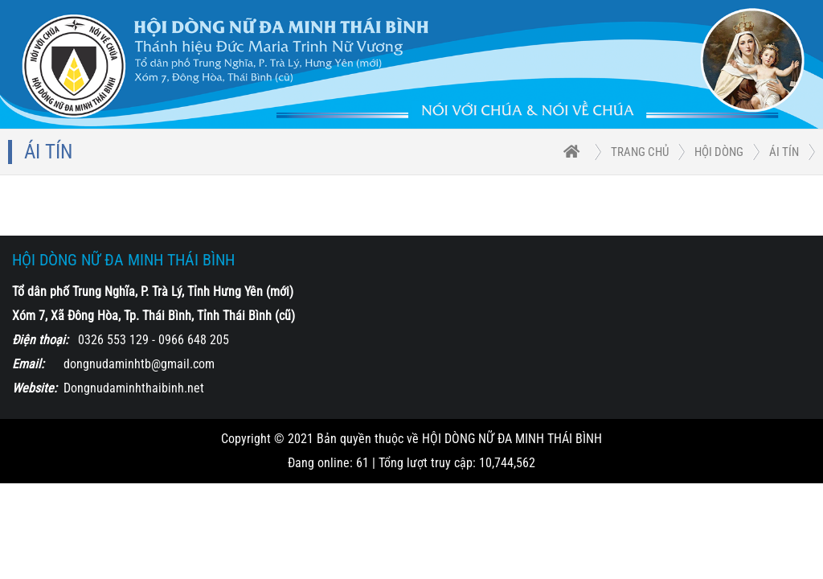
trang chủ (640, 152)
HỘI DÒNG (718, 152)
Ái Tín (784, 152)
